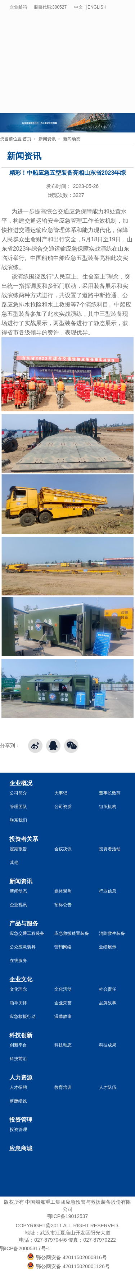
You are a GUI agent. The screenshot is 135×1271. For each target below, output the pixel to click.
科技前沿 (18, 1058)
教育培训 (63, 1087)
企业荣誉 (63, 1002)
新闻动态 (71, 138)
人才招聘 (18, 1087)
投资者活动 (110, 848)
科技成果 (107, 1045)
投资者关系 (23, 839)
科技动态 (63, 1045)
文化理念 (18, 989)
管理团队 (18, 806)
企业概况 (20, 783)
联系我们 (18, 820)
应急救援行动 (23, 1016)
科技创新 (20, 1035)
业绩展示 (107, 946)
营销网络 (63, 946)
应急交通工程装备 (27, 933)
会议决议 (63, 848)
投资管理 (20, 1120)
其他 (14, 862)
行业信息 (107, 891)
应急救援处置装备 (71, 933)
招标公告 (63, 904)
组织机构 (107, 806)
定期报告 (18, 848)
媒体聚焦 (63, 891)
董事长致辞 (110, 793)
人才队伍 (107, 1087)
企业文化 (20, 979)
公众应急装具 (23, 946)
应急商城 (20, 1148)
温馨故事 (63, 1016)
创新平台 (18, 1045)
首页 (27, 138)
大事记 (60, 793)
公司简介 (18, 793)
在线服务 (18, 960)
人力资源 (20, 1077)
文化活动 (63, 989)
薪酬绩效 (18, 1100)
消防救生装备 (112, 933)
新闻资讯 (47, 138)
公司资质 (63, 806)
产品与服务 (23, 923)
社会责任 (107, 989)
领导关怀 (18, 1002)
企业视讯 (18, 904)
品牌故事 (107, 1002)
